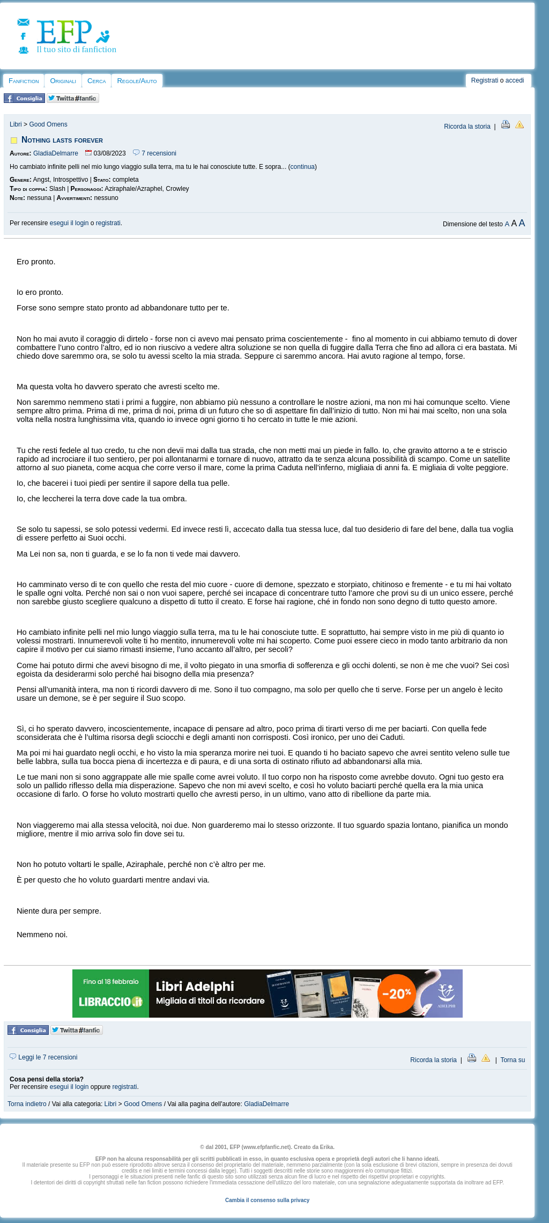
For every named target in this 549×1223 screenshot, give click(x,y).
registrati (108, 223)
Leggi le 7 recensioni (43, 1057)
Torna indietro (27, 1104)
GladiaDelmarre (55, 153)
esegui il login (69, 223)
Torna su (512, 1060)
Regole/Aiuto (137, 81)
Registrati (485, 80)
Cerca (96, 81)
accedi (515, 80)
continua (303, 167)
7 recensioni (154, 153)
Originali (63, 81)
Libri (16, 124)
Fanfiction (24, 81)
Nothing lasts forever (62, 139)
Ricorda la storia (467, 126)
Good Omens (48, 124)
